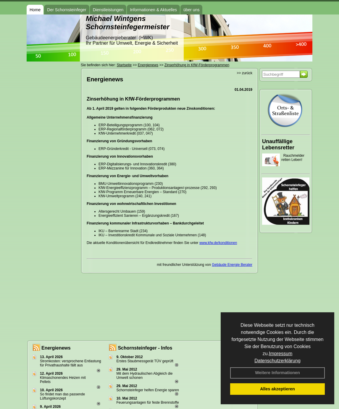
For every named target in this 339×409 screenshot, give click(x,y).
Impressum (280, 353)
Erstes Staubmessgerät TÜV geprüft (144, 361)
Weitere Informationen (277, 372)
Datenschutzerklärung (277, 360)
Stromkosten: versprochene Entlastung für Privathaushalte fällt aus (70, 363)
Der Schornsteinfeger (66, 9)
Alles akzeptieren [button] (277, 389)
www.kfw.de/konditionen (218, 243)
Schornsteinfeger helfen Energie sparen (147, 390)
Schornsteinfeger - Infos (145, 347)
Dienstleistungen (108, 9)
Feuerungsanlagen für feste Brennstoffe (147, 402)
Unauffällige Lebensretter (278, 144)
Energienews (56, 347)
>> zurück (244, 73)
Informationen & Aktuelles (153, 9)
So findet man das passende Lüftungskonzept (62, 396)
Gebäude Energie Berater (232, 265)
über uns (191, 9)
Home (35, 9)
